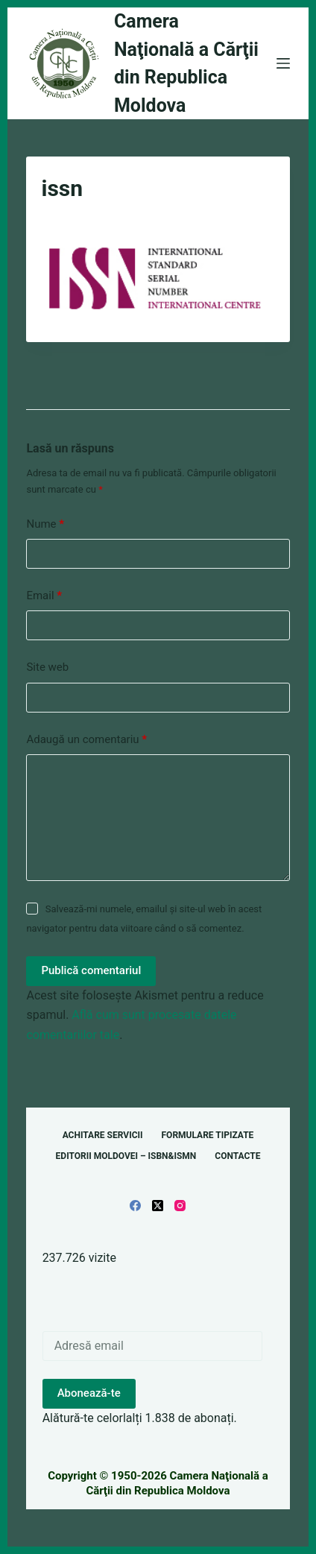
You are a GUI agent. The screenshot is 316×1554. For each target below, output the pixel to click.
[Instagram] (180, 1205)
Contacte (237, 1156)
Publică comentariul (91, 970)
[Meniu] (283, 63)
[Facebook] (135, 1205)
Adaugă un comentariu (86, 739)
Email (44, 596)
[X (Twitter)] (157, 1205)
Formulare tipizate (208, 1135)
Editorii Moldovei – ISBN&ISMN (126, 1156)
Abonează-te (89, 1393)
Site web (47, 667)
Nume (45, 524)
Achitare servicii (103, 1135)
